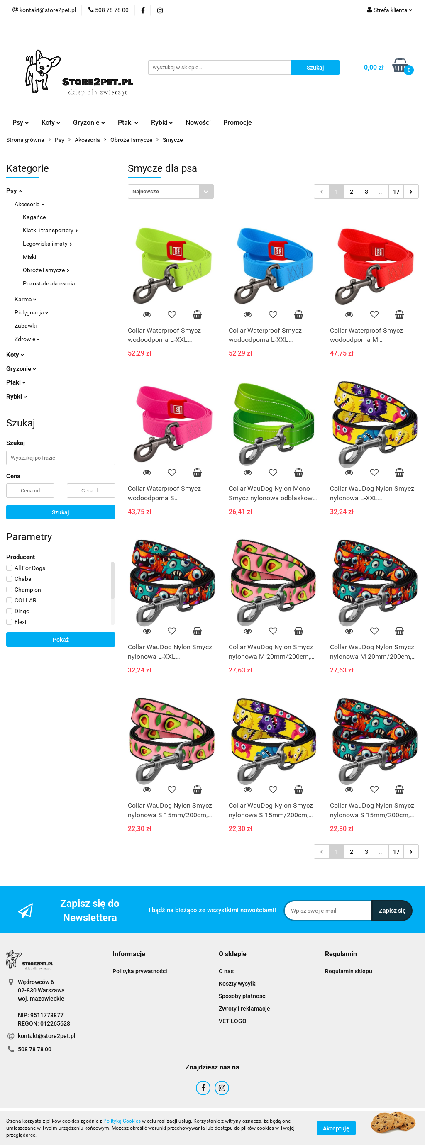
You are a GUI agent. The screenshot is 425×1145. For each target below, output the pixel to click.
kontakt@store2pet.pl (47, 1036)
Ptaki (128, 123)
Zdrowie (27, 339)
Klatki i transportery (50, 230)
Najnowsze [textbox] (145, 191)
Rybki (162, 123)
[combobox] (171, 191)
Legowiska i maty (47, 243)
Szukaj (60, 512)
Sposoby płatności (243, 996)
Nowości (198, 123)
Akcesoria (29, 204)
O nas (226, 971)
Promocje (237, 123)
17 (396, 191)
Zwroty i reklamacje (244, 1008)
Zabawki (26, 325)
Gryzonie (89, 123)
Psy (20, 123)
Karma (26, 299)
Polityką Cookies (122, 1121)
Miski (29, 256)
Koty (51, 123)
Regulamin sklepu (348, 971)
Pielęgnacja (32, 312)
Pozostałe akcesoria (49, 283)
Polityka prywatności (139, 971)
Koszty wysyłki (238, 983)
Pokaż (61, 639)
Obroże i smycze (46, 270)
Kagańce (34, 217)
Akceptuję (336, 1128)
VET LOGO (233, 1021)
